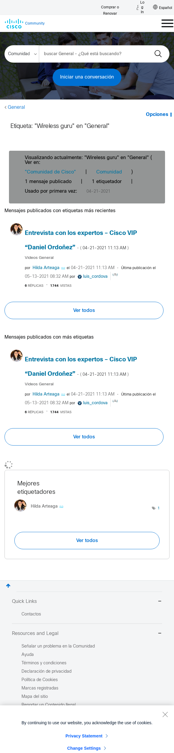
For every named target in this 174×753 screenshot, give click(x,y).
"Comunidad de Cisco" (50, 172)
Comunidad (109, 172)
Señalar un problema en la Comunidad (58, 646)
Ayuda (28, 655)
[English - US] (162, 7)
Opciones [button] (157, 114)
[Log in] (140, 7)
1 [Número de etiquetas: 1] (159, 508)
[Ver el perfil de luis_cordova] (95, 277)
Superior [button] (8, 586)
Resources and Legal (87, 634)
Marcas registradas (40, 688)
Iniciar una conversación (87, 77)
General (16, 107)
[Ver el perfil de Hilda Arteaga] (46, 268)
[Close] (165, 729)
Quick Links (87, 602)
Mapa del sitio (35, 697)
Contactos (31, 614)
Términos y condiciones (44, 663)
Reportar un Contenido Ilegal (49, 705)
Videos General (39, 258)
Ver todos (84, 310)
